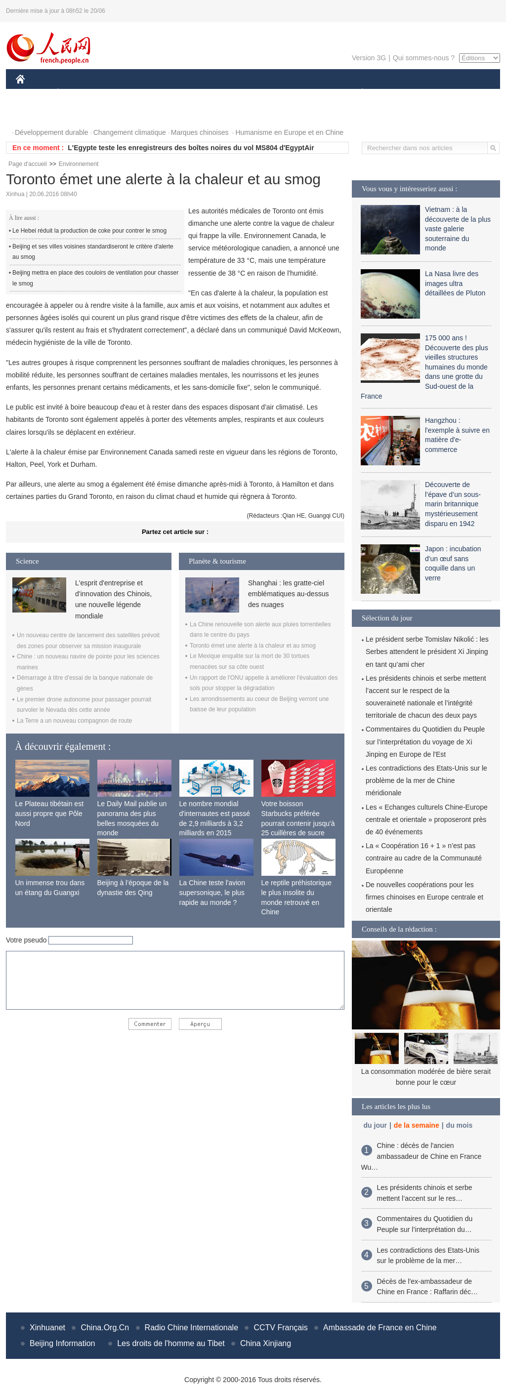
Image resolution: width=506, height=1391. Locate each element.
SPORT (396, 93)
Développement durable (51, 132)
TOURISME (439, 93)
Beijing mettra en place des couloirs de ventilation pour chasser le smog (95, 278)
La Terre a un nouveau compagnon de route (74, 720)
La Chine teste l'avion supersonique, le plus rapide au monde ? (212, 892)
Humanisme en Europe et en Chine (289, 132)
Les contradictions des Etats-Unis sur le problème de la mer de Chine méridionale (426, 780)
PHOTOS (36, 113)
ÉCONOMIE (75, 93)
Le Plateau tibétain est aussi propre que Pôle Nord (49, 813)
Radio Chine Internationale (191, 1327)
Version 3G (369, 58)
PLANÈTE (357, 93)
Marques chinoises (200, 132)
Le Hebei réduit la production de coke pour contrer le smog (89, 230)
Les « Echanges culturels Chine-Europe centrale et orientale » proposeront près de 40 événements (427, 819)
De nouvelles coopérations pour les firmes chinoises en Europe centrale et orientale (424, 897)
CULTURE (250, 93)
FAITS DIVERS (304, 93)
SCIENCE (205, 93)
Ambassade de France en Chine (379, 1327)
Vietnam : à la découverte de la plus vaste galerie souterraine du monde (458, 228)
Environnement (79, 164)
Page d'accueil (27, 164)
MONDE (120, 93)
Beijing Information (62, 1343)
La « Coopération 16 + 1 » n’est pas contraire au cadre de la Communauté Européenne (424, 858)
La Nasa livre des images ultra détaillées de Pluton (455, 283)
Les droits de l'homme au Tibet (170, 1343)
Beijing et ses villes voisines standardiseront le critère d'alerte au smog (92, 252)
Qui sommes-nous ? (424, 58)
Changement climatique (129, 132)
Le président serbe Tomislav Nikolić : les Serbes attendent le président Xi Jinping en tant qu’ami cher (427, 651)
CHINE (33, 93)
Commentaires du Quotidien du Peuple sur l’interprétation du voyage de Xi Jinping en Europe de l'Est (425, 741)
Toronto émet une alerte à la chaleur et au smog (253, 645)
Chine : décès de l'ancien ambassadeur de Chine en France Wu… (421, 1156)
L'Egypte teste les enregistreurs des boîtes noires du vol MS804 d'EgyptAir (191, 148)
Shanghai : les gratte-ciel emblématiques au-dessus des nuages (288, 594)
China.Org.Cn (105, 1327)
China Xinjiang (265, 1343)
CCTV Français (280, 1327)
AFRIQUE (162, 93)
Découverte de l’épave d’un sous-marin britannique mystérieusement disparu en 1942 (453, 504)
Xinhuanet (47, 1327)
